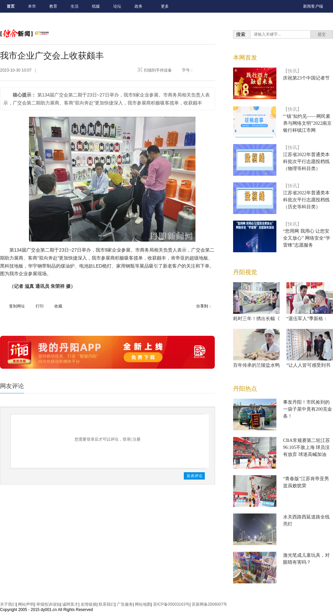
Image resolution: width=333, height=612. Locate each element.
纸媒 (96, 6)
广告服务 (125, 604)
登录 (127, 439)
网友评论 (12, 386)
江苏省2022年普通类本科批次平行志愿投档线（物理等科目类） (306, 161)
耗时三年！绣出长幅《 (256, 318)
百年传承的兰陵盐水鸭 (256, 365)
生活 (75, 6)
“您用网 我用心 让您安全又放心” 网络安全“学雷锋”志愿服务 (306, 238)
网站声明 (26, 604)
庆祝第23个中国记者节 (306, 78)
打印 (40, 306)
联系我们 (107, 604)
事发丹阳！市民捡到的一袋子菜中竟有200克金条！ (307, 409)
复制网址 (17, 306)
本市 (32, 6)
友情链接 (89, 604)
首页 (11, 6)
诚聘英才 (70, 604)
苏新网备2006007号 (209, 604)
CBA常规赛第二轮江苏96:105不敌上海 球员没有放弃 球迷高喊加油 (306, 447)
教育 (53, 6)
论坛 (117, 6)
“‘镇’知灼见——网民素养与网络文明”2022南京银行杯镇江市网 (307, 123)
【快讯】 (292, 71)
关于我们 (8, 604)
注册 (137, 439)
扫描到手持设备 (158, 70)
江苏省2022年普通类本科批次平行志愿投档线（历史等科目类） (306, 199)
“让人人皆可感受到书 (308, 365)
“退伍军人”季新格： (307, 318)
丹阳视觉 (245, 272)
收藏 (58, 306)
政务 (139, 6)
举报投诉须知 (48, 604)
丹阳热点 (245, 388)
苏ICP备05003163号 (171, 604)
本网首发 (245, 57)
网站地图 (143, 604)
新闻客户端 (313, 6)
